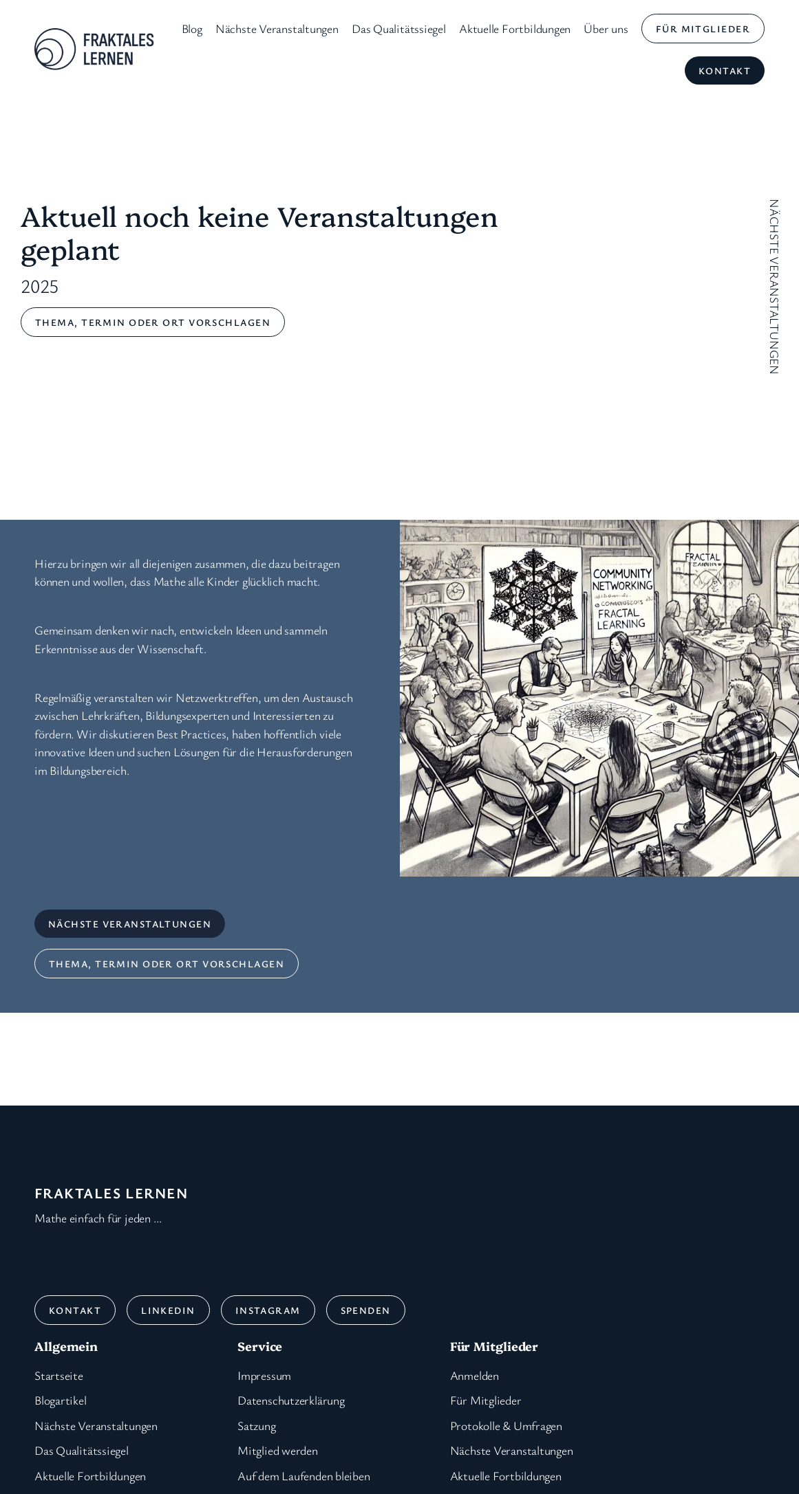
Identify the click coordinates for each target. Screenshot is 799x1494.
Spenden (366, 1310)
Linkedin (168, 1310)
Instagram (268, 1310)
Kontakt (725, 70)
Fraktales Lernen (111, 1192)
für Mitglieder (703, 28)
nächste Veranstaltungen (129, 923)
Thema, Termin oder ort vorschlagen (152, 322)
